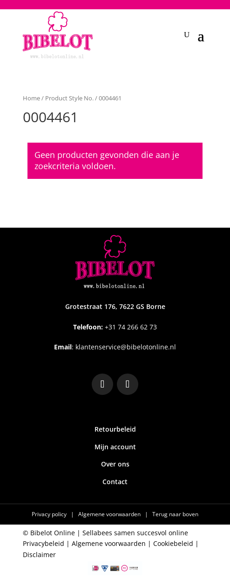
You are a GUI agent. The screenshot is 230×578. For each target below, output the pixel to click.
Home (31, 98)
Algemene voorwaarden (110, 514)
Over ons (115, 464)
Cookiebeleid (173, 543)
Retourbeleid (115, 429)
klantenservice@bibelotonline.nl (125, 346)
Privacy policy (50, 514)
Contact (115, 481)
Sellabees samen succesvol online (135, 532)
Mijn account (115, 446)
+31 (115, 326)
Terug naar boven (175, 514)
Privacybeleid (43, 543)
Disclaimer (39, 554)
